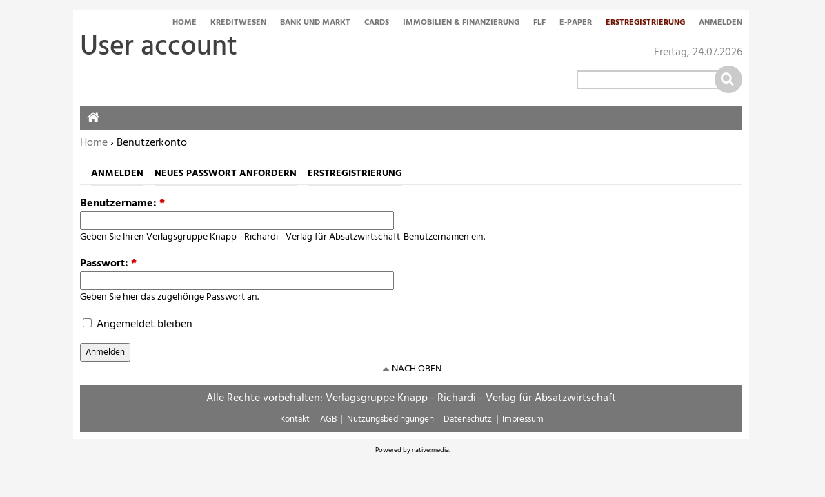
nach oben (416, 369)
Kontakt (295, 419)
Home (184, 23)
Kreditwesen (238, 23)
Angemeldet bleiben (137, 324)
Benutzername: (122, 203)
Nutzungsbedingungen (390, 419)
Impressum (523, 419)
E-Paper (575, 23)
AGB (328, 419)
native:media (430, 450)
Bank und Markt (315, 23)
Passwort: (108, 263)
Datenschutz (468, 419)
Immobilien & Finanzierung (461, 23)
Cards (376, 23)
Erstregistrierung (645, 23)
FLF (539, 23)
